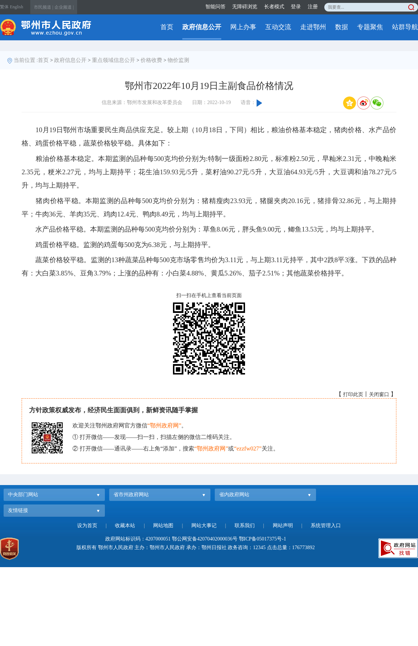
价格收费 (151, 60)
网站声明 (283, 525)
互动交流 (278, 27)
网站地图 (163, 525)
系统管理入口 (326, 525)
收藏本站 (125, 525)
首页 (166, 27)
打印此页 (353, 394)
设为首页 (87, 525)
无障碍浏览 (244, 6)
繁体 (4, 6)
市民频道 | (43, 7)
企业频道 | (64, 7)
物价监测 (178, 60)
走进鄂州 (313, 27)
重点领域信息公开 (113, 60)
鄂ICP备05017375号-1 (262, 539)
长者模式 (274, 6)
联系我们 (245, 525)
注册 (313, 6)
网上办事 (243, 27)
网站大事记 (204, 525)
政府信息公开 (201, 27)
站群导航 (405, 27)
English (16, 6)
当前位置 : (26, 60)
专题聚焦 (370, 27)
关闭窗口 (379, 394)
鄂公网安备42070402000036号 (204, 539)
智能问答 (215, 6)
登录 (296, 6)
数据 (341, 27)
